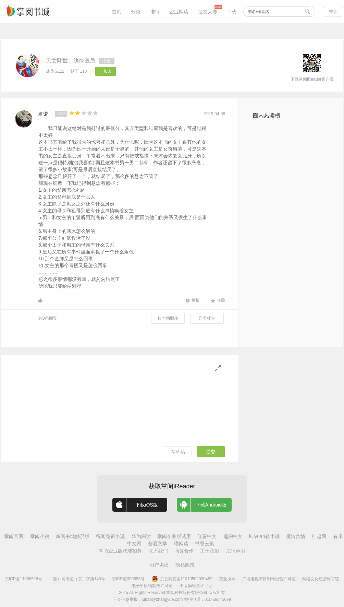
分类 (135, 11)
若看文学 (157, 543)
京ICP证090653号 (128, 578)
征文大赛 (207, 11)
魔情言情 (295, 536)
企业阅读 (178, 11)
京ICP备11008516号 (23, 578)
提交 (211, 451)
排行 (155, 11)
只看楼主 (207, 318)
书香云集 (204, 543)
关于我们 (209, 551)
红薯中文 (207, 536)
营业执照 (227, 578)
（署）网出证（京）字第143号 (77, 578)
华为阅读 (141, 536)
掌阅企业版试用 (174, 536)
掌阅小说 (39, 536)
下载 (231, 11)
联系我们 (158, 551)
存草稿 (178, 451)
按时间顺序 (168, 318)
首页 (116, 11)
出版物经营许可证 (196, 585)
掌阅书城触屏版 (72, 536)
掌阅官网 (13, 536)
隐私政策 (185, 565)
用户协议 (159, 565)
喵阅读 (181, 543)
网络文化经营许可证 (320, 578)
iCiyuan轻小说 (264, 536)
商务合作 (184, 551)
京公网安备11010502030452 (181, 578)
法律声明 (235, 551)
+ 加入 (105, 71)
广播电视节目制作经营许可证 (269, 578)
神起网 (319, 536)
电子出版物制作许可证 (152, 585)
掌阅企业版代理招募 (120, 551)
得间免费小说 (110, 536)
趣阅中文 (233, 536)
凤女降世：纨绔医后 (70, 60)
